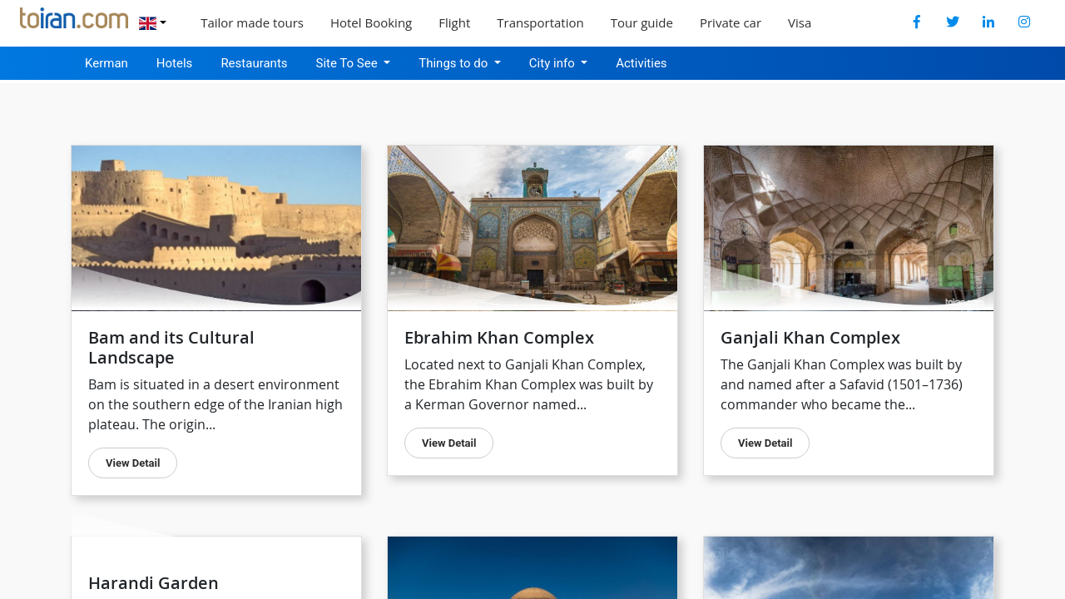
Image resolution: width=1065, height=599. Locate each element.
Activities (641, 63)
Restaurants (253, 63)
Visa (799, 22)
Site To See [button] (348, 63)
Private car (730, 22)
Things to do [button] (455, 63)
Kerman (106, 63)
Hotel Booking (371, 22)
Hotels (174, 63)
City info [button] (553, 63)
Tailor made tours (252, 22)
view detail (449, 443)
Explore (860, 22)
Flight (454, 22)
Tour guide (642, 22)
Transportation (540, 22)
